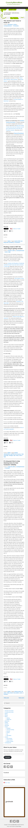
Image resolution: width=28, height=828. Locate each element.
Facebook (5, 766)
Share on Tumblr (16, 228)
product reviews (9, 741)
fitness (6, 716)
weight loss (8, 719)
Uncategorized (8, 742)
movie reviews (9, 739)
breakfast (8, 728)
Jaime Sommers (14, 79)
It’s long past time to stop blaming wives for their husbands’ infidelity (12, 462)
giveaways (7, 721)
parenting (7, 725)
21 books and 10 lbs (9, 712)
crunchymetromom (8, 25)
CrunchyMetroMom (14, 2)
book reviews (9, 738)
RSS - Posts (7, 782)
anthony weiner (17, 691)
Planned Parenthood (19, 133)
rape (14, 455)
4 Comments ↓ (16, 25)
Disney (6, 715)
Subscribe (7, 757)
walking (8, 718)
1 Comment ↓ (7, 468)
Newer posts (22, 697)
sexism (20, 692)
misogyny (11, 455)
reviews (6, 737)
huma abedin (16, 692)
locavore (6, 723)
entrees (8, 732)
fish (7, 734)
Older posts (6, 697)
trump (17, 455)
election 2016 (17, 241)
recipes (6, 726)
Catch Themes (18, 826)
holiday (6, 722)
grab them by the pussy (16, 454)
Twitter (8, 766)
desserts (8, 731)
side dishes (8, 735)
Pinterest (11, 766)
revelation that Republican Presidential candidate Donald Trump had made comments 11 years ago (14, 265)
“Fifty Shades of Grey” (19, 278)
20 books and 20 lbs (9, 710)
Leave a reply (7, 252)
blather (9, 241)
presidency (11, 242)
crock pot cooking (10, 729)
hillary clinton (10, 692)
